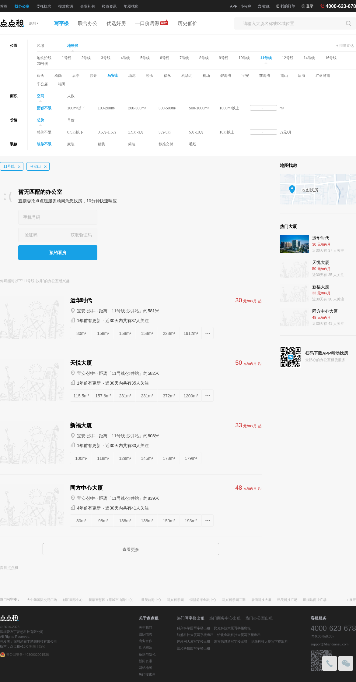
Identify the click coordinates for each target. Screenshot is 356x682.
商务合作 (145, 641)
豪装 (71, 144)
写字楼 (61, 23)
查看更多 (130, 549)
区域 (40, 46)
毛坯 (192, 144)
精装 (101, 144)
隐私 (42, 646)
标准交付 (166, 144)
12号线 (287, 58)
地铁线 (72, 46)
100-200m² (106, 108)
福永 (167, 75)
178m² (169, 458)
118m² (103, 458)
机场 (206, 75)
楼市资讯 (109, 6)
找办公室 (22, 6)
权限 (32, 646)
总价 (40, 120)
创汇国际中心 (73, 600)
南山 (284, 75)
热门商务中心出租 (225, 618)
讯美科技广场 (287, 600)
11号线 (265, 58)
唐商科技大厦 (261, 600)
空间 (40, 96)
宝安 (245, 75)
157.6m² (103, 395)
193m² (191, 520)
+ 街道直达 (345, 46)
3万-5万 (165, 132)
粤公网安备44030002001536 (27, 654)
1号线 (66, 58)
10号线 (244, 58)
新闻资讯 (145, 661)
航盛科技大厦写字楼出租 (195, 635)
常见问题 (145, 647)
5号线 (145, 58)
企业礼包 (87, 6)
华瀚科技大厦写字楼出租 (269, 641)
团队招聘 (145, 634)
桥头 (149, 75)
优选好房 (116, 23)
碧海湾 (225, 75)
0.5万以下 (75, 132)
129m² (125, 458)
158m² (103, 333)
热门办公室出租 (259, 618)
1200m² (190, 395)
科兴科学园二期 (234, 600)
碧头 (40, 75)
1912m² (190, 333)
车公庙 (42, 84)
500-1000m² (199, 108)
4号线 (125, 58)
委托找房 (44, 6)
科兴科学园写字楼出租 (193, 628)
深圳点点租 (9, 568)
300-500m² (167, 108)
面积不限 (44, 108)
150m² (169, 520)
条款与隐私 (147, 654)
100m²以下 (76, 108)
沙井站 (132, 310)
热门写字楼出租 (190, 618)
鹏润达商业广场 (314, 600)
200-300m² (137, 108)
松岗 (58, 75)
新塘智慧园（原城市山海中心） (112, 600)
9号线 (224, 58)
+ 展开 (351, 600)
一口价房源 (152, 22)
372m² (169, 395)
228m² (169, 333)
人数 (71, 96)
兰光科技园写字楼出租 (193, 648)
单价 (71, 120)
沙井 (93, 75)
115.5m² (81, 395)
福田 (61, 84)
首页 (3, 6)
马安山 (112, 75)
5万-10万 (196, 132)
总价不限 (44, 132)
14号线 (309, 58)
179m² (191, 458)
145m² (147, 458)
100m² (81, 458)
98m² (103, 520)
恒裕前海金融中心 (203, 600)
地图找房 (131, 6)
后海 (301, 75)
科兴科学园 (175, 600)
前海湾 (264, 75)
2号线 (86, 58)
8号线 (204, 58)
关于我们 (145, 627)
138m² (125, 520)
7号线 (184, 58)
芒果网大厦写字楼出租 (193, 641)
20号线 (42, 64)
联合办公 (87, 23)
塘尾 (132, 75)
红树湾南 (323, 75)
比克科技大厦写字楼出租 (232, 628)
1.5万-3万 (136, 132)
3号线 (105, 58)
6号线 (164, 58)
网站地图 (145, 668)
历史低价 (187, 23)
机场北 (186, 75)
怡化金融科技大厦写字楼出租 (239, 635)
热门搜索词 (147, 674)
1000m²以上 (229, 108)
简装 (131, 144)
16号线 (331, 58)
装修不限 (44, 144)
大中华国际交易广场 (42, 600)
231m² (125, 395)
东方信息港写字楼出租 (230, 641)
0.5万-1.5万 (107, 132)
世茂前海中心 (151, 600)
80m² (81, 333)
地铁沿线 (44, 58)
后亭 (75, 75)
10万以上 (226, 132)
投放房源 (65, 6)
